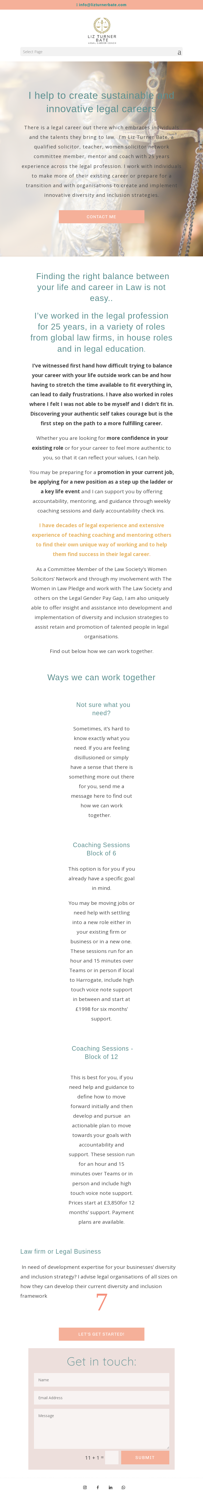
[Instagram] (85, 1487)
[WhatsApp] (123, 1487)
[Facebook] (98, 1487)
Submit (145, 1457)
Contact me (101, 216)
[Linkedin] (110, 1487)
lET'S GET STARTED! (101, 1334)
